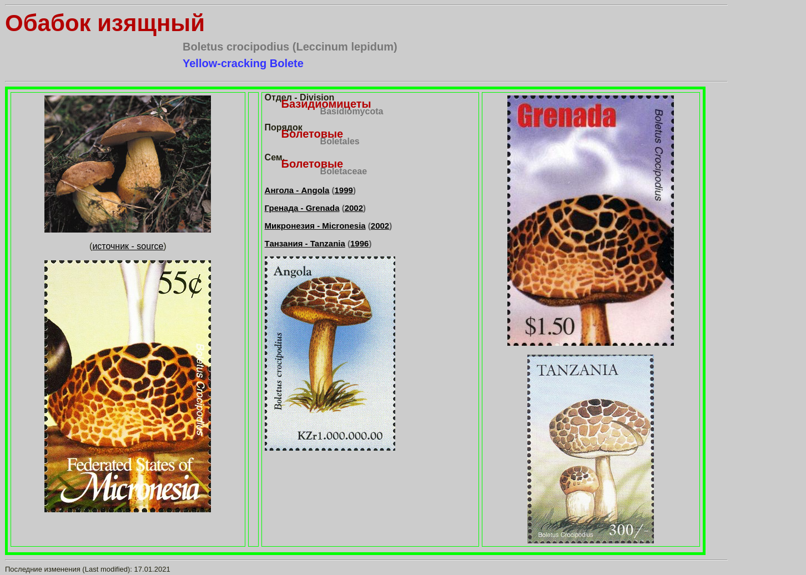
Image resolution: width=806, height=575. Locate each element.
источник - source (127, 246)
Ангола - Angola (297, 190)
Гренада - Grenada (302, 208)
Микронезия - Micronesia (315, 225)
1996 (359, 243)
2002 (354, 208)
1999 (344, 190)
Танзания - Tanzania (305, 243)
